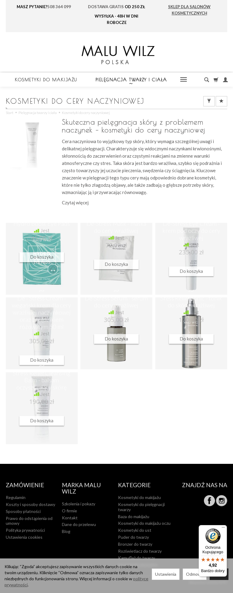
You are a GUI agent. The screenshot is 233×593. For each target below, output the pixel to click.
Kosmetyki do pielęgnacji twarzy (141, 507)
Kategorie (134, 485)
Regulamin (15, 497)
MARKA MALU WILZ (81, 488)
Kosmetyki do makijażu (46, 79)
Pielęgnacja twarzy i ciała (131, 79)
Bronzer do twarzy (135, 544)
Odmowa (194, 574)
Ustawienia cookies (24, 537)
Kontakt (70, 517)
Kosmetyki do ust (134, 530)
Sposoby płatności (23, 511)
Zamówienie (25, 485)
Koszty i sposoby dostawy (30, 504)
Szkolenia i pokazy (78, 503)
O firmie (69, 510)
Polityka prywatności (25, 530)
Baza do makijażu (133, 516)
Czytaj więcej (75, 202)
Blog (66, 531)
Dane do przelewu (79, 524)
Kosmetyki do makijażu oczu (144, 523)
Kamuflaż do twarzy (136, 557)
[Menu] (223, 528)
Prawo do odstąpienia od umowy (29, 521)
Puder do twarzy (133, 537)
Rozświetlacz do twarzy (140, 551)
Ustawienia (165, 574)
